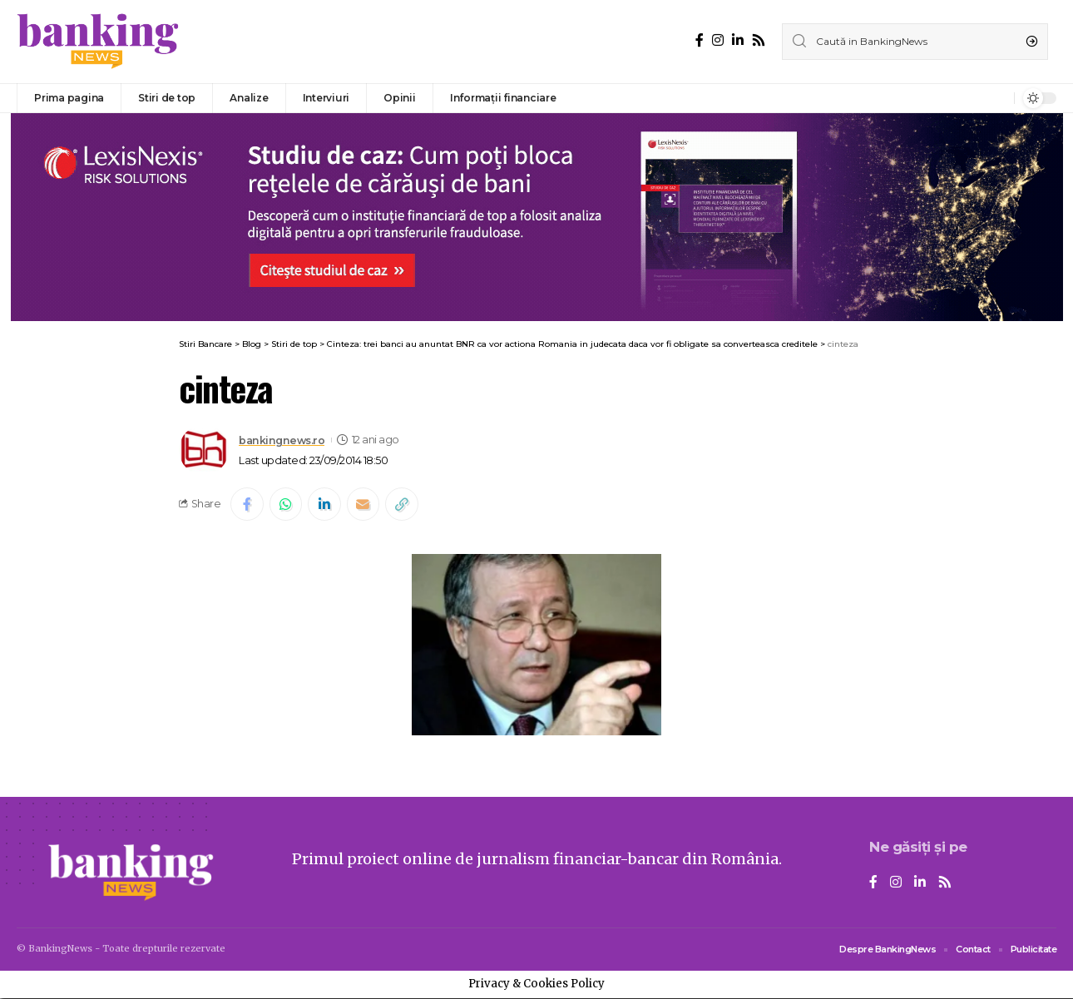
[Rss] (758, 40)
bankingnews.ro (282, 439)
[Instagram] (718, 40)
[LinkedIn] (738, 40)
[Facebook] (699, 40)
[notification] (997, 98)
